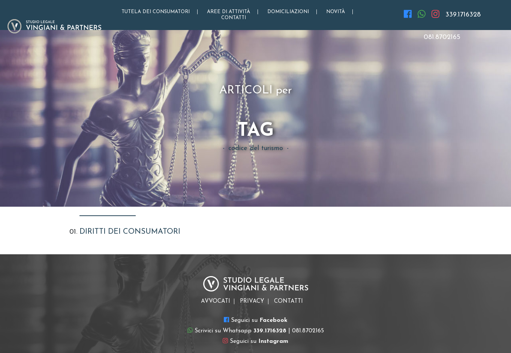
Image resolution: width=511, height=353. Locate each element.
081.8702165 (442, 37)
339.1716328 (463, 14)
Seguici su (256, 320)
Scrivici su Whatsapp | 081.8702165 (255, 330)
